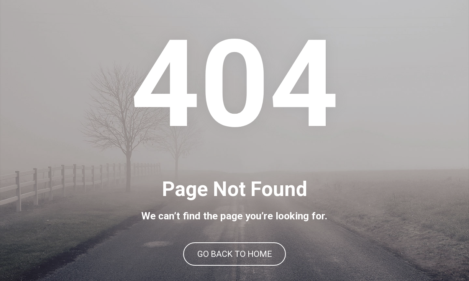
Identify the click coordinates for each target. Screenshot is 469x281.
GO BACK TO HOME (234, 254)
